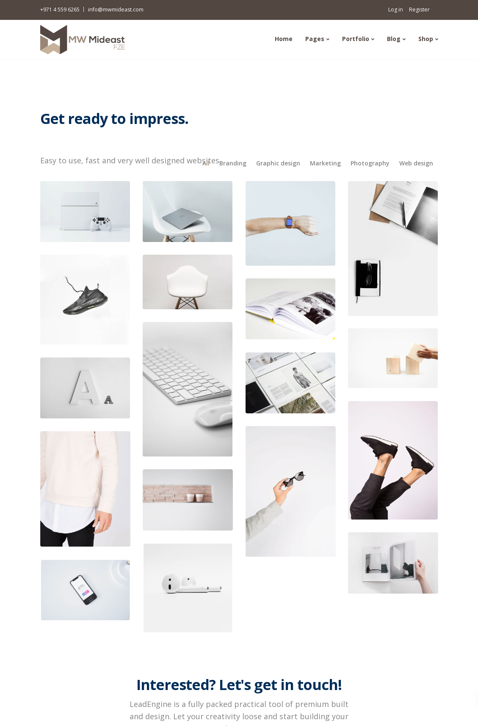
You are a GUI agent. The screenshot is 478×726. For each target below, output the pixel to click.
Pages (314, 39)
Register (419, 9)
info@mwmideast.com (116, 9)
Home (284, 39)
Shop (425, 39)
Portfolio (355, 39)
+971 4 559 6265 (60, 9)
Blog (394, 39)
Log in (395, 9)
